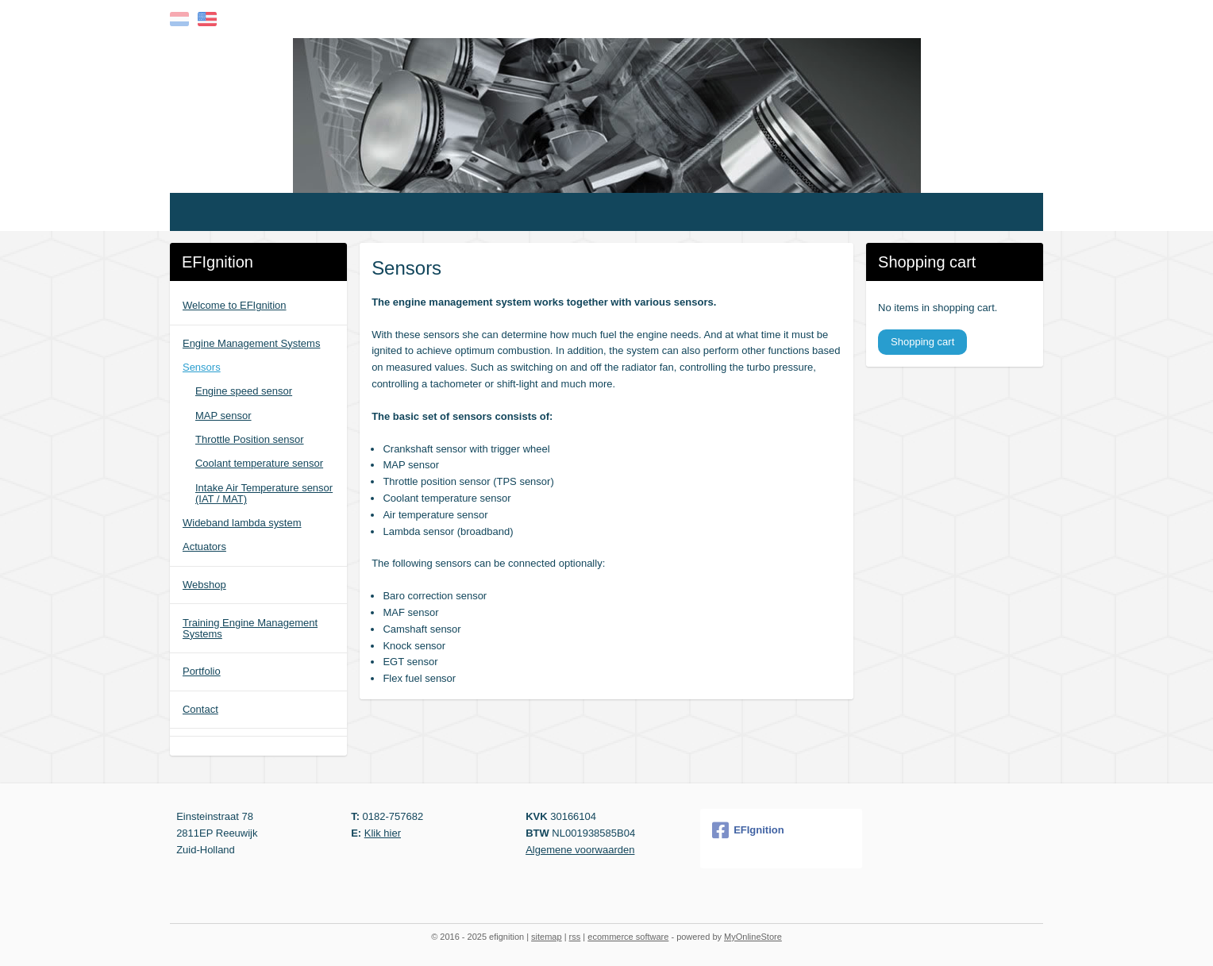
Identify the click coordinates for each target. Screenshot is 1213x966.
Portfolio (202, 671)
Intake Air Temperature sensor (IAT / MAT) (264, 493)
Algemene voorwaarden (580, 850)
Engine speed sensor (243, 391)
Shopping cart (922, 342)
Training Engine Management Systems (250, 628)
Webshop (204, 585)
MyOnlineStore (753, 936)
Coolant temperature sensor (259, 463)
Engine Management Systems (251, 343)
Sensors (202, 367)
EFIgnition (748, 830)
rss (575, 936)
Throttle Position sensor (249, 439)
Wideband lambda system (242, 523)
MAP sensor (223, 415)
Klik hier (382, 833)
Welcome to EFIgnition (235, 305)
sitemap (546, 936)
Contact (200, 709)
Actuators (204, 546)
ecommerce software (627, 936)
